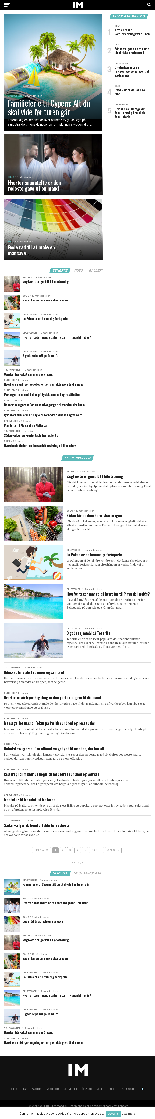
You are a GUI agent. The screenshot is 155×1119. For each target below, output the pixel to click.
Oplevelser (70, 1096)
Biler (14, 1096)
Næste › (96, 857)
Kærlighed (52, 1096)
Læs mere (128, 1113)
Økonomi (86, 1096)
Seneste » (113, 857)
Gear (24, 1096)
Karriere (37, 1096)
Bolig (112, 1096)
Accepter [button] (113, 1113)
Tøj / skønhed (128, 1096)
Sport (100, 1096)
